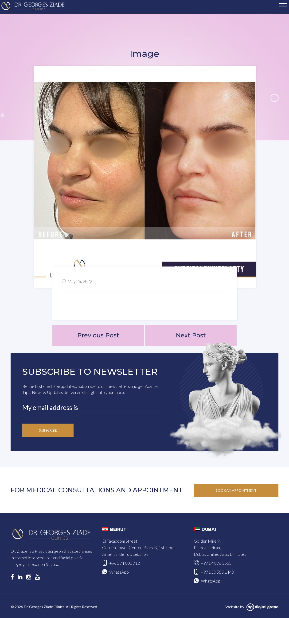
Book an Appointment (236, 491)
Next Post (191, 335)
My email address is (50, 408)
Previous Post (98, 335)
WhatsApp (119, 572)
